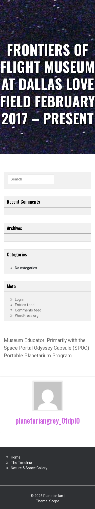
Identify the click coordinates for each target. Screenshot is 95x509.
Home (16, 457)
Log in (19, 299)
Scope (54, 501)
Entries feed (24, 305)
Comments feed (28, 310)
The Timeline (21, 463)
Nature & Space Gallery (29, 468)
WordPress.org (27, 316)
